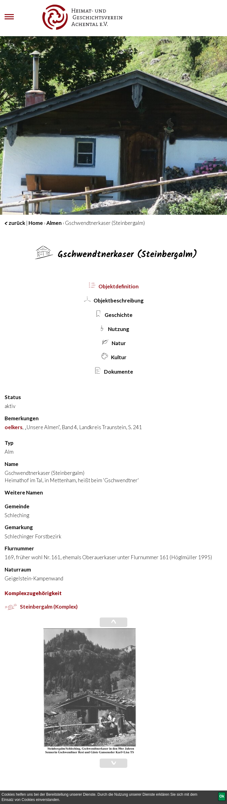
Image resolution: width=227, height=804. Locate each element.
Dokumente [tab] (113, 371)
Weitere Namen (24, 492)
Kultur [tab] (113, 356)
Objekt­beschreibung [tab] (113, 300)
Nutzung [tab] (113, 328)
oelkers (13, 427)
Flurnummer (19, 548)
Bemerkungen (22, 418)
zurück (15, 223)
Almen (54, 223)
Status (13, 397)
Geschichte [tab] (113, 314)
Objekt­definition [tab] (113, 286)
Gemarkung (19, 527)
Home (36, 223)
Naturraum (18, 569)
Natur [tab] (114, 342)
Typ (9, 443)
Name (11, 464)
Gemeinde (17, 506)
